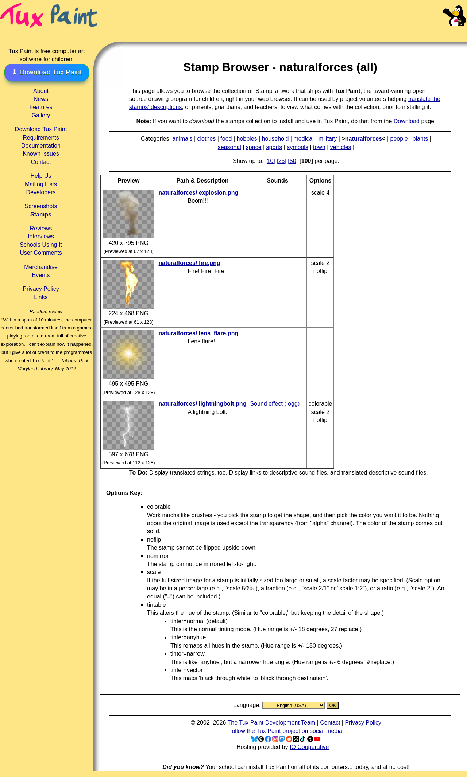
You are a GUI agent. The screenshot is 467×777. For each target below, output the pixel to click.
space (254, 147)
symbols (297, 147)
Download (407, 121)
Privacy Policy (41, 289)
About (41, 91)
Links (40, 297)
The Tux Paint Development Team (271, 722)
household (275, 139)
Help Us (41, 176)
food (226, 139)
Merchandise (41, 267)
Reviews (41, 228)
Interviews (41, 236)
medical (303, 139)
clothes (206, 139)
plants (420, 139)
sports (274, 147)
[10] (270, 161)
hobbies (246, 139)
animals (182, 139)
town (319, 147)
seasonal (229, 147)
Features (40, 107)
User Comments (41, 253)
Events (41, 275)
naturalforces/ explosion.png (199, 193)
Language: (247, 705)
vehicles (340, 147)
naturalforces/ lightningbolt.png (203, 404)
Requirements (41, 137)
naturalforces (363, 139)
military (328, 139)
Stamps (40, 214)
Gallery (41, 115)
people (399, 139)
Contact (41, 162)
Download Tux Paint (41, 129)
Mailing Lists (41, 184)
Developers (41, 192)
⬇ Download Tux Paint (47, 72)
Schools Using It (41, 245)
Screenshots (41, 206)
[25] (281, 161)
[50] (293, 161)
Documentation (41, 145)
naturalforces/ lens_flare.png (199, 333)
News (41, 99)
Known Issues (41, 154)
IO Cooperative (309, 747)
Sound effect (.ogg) (275, 404)
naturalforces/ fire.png (189, 263)
